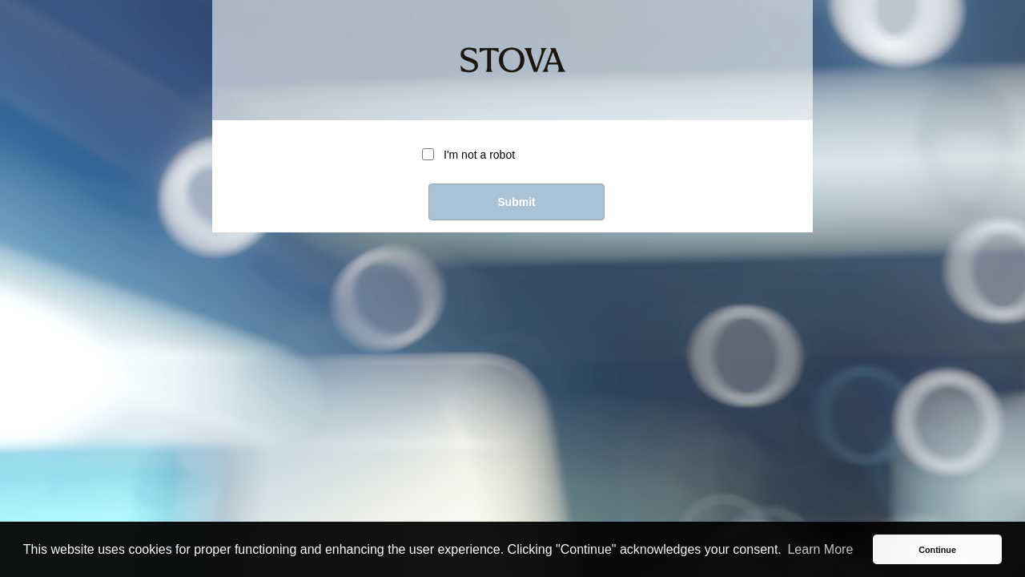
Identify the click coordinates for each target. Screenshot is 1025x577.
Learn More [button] (820, 549)
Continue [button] (937, 550)
